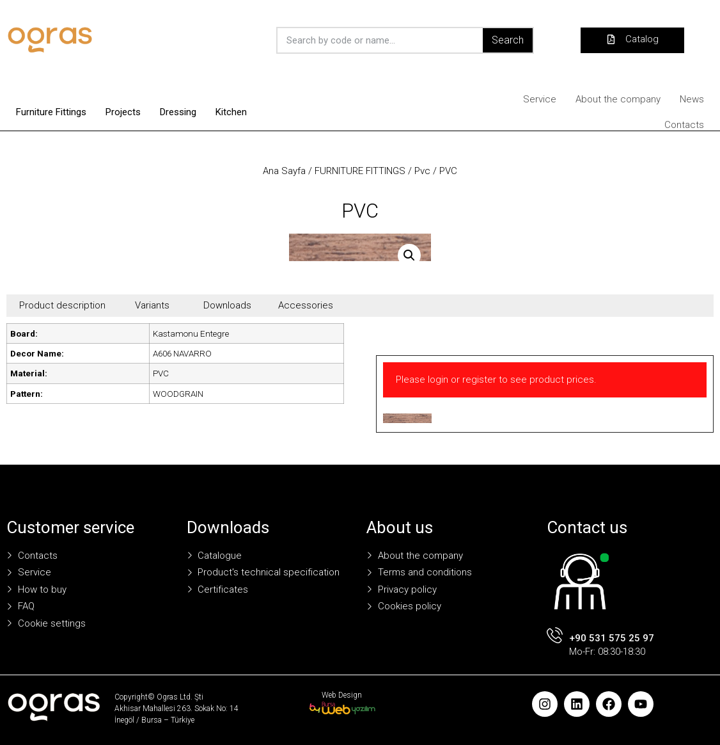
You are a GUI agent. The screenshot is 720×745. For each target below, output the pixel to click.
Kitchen (231, 112)
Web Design (342, 695)
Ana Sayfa (284, 171)
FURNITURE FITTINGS (360, 171)
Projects (123, 112)
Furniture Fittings (51, 112)
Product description (62, 305)
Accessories (305, 305)
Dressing (178, 112)
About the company (618, 99)
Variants (152, 305)
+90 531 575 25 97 (611, 638)
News (692, 99)
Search (508, 40)
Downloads (227, 305)
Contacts (684, 125)
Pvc (422, 171)
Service (539, 99)
